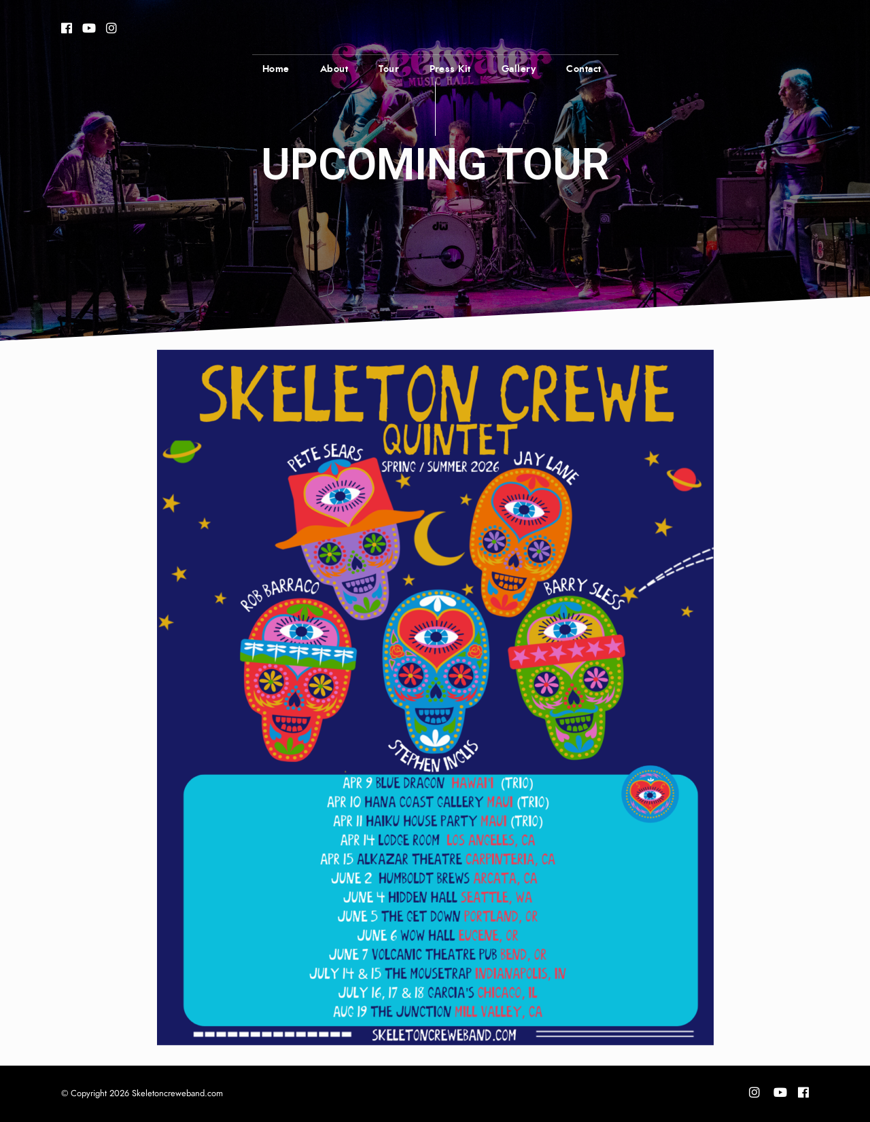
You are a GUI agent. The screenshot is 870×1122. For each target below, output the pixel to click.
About (334, 69)
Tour (389, 69)
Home (276, 69)
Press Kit (450, 69)
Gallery (519, 69)
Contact (584, 69)
